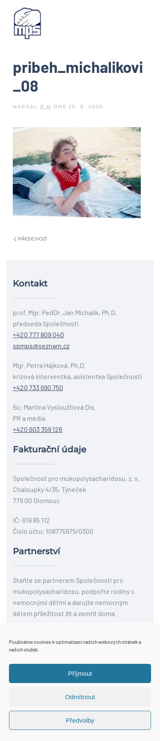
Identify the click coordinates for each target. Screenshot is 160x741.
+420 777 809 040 (38, 334)
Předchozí (30, 239)
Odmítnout (80, 696)
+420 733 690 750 (38, 387)
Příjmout (80, 673)
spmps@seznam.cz (41, 346)
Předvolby (80, 720)
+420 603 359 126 (37, 429)
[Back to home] (27, 23)
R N (45, 107)
